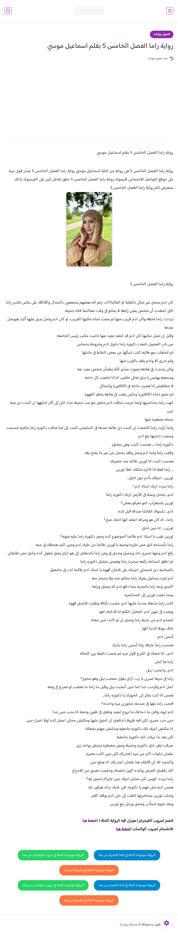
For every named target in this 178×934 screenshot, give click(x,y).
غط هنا (87, 820)
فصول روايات (161, 34)
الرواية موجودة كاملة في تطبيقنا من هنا (89, 870)
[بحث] (8, 10)
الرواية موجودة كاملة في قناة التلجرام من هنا (127, 855)
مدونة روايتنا (129, 924)
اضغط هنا (123, 829)
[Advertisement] (89, 96)
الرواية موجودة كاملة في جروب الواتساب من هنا (53, 855)
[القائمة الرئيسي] (169, 10)
